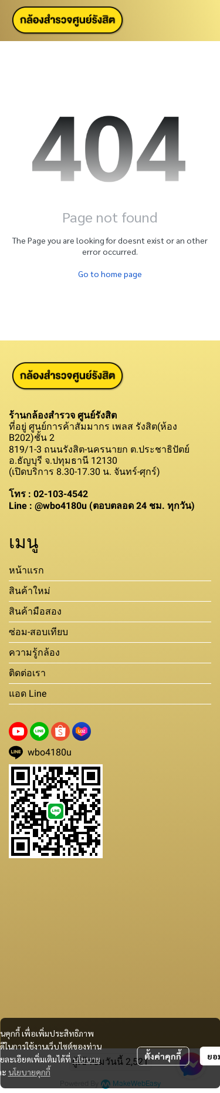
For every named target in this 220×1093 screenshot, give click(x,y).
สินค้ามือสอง (35, 611)
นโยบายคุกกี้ (29, 1072)
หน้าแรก (26, 570)
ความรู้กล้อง (34, 652)
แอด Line (27, 693)
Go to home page (110, 273)
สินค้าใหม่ (29, 590)
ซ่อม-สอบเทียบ (38, 631)
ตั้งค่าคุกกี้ (162, 1056)
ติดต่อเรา (27, 673)
